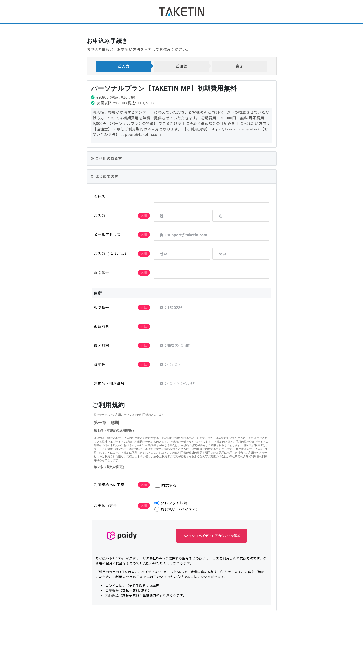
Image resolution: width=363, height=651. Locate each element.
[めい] (240, 254)
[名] (240, 216)
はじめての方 (104, 177)
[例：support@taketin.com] (211, 235)
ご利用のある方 (106, 158)
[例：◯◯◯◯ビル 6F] (211, 384)
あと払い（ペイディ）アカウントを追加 (211, 536)
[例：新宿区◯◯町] (211, 346)
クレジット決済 (170, 503)
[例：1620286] (187, 308)
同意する (165, 485)
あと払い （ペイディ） (177, 510)
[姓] (181, 216)
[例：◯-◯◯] (211, 365)
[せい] (181, 254)
